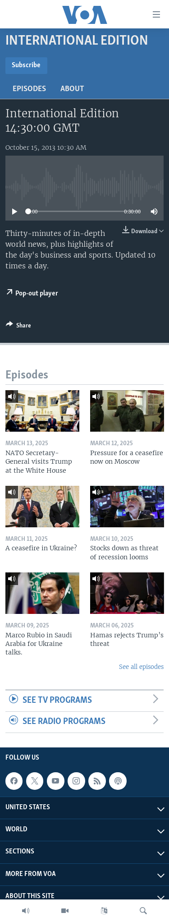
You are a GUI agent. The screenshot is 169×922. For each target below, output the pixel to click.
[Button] (18, 327)
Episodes (29, 89)
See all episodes (141, 667)
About (72, 89)
